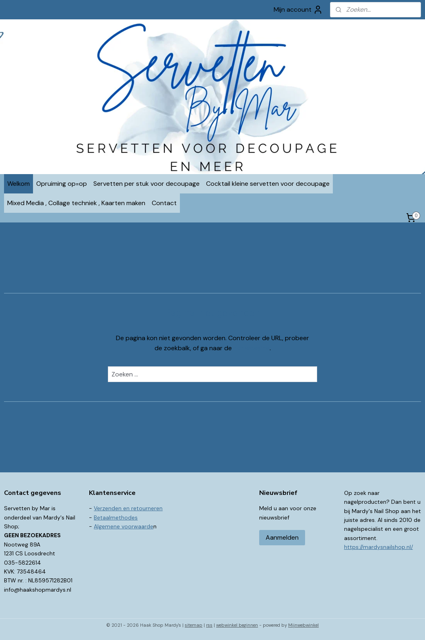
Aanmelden (282, 537)
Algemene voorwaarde (123, 526)
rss (209, 625)
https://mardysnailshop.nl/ (378, 547)
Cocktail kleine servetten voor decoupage (268, 183)
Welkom (18, 183)
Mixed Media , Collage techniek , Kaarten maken (76, 203)
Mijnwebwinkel (303, 625)
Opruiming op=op (61, 183)
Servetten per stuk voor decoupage (146, 183)
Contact (164, 203)
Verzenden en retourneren (128, 508)
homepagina (251, 348)
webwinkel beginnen (237, 625)
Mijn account (298, 10)
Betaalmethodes (116, 517)
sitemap (193, 625)
